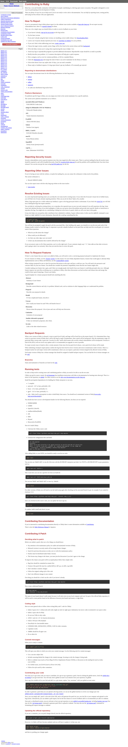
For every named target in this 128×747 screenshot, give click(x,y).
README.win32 (5, 107)
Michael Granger (16, 744)
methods (3, 124)
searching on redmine (65, 40)
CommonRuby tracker (62, 260)
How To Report (4, 16)
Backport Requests (5, 27)
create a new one (60, 43)
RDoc (9, 742)
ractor (2, 93)
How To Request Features (7, 25)
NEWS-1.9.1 (4, 52)
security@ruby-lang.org (68, 162)
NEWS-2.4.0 (4, 63)
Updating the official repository (8, 41)
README (3, 105)
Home (2, 1)
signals (2, 110)
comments (3, 118)
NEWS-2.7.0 (4, 68)
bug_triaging (4, 69)
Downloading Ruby (82, 38)
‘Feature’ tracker (50, 258)
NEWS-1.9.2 (4, 54)
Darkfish (8, 744)
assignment (3, 115)
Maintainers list (38, 59)
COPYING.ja (4, 99)
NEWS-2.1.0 (4, 58)
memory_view (4, 90)
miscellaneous (4, 126)
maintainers (4, 85)
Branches (3, 29)
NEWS (2, 102)
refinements (4, 132)
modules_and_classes (6, 127)
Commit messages (5, 38)
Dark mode (22, 1)
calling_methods (5, 116)
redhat (29, 82)
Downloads (14, 1)
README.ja (4, 104)
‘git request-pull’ (91, 703)
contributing (4, 71)
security (3, 109)
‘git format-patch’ (37, 703)
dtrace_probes (4, 74)
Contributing (90, 524)
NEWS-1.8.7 (4, 50)
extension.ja (4, 76)
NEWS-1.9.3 (4, 55)
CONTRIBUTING (5, 96)
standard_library (5, 112)
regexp (2, 94)
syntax (2, 113)
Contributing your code (6, 40)
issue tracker (31, 187)
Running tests (4, 30)
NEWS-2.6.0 (4, 66)
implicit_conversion (5, 82)
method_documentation (6, 91)
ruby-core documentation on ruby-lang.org (73, 377)
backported (86, 46)
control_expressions (6, 120)
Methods (16, 6)
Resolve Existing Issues (7, 24)
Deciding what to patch (6, 35)
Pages (6, 6)
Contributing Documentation (8, 32)
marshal (3, 88)
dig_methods (4, 72)
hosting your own (102, 701)
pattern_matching (5, 129)
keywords (3, 83)
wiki (28, 354)
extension (3, 77)
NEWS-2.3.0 (4, 61)
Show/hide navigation (11, 44)
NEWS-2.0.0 (4, 57)
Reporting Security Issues (7, 21)
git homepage (51, 375)
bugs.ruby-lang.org (83, 24)
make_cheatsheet (5, 87)
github (42, 377)
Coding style (4, 36)
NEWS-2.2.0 (4, 60)
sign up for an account (47, 32)
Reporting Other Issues (6, 22)
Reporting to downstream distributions (10, 18)
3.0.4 (7, 1)
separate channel (47, 26)
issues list (99, 201)
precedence (4, 131)
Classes (10, 6)
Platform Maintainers (6, 19)
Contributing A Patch (6, 33)
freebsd (30, 79)
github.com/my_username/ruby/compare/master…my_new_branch (44, 694)
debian (30, 77)
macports (30, 85)
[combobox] (11, 8)
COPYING (3, 98)
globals (2, 80)
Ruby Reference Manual (42, 527)
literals (2, 123)
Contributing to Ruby (6, 14)
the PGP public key (56, 164)
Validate (3, 741)
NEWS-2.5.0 (4, 65)
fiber (2, 79)
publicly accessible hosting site (82, 701)
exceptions (3, 121)
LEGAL (2, 101)
